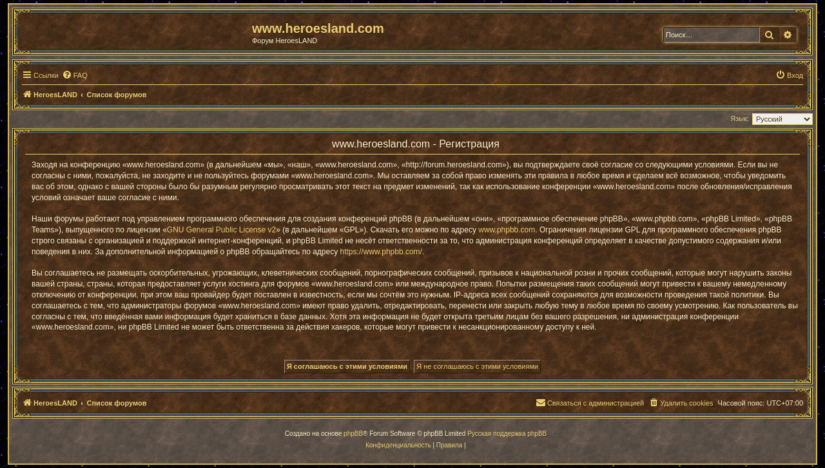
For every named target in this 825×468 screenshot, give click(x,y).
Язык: (739, 118)
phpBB (353, 433)
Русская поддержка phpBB (507, 433)
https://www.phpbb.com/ (381, 251)
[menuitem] (75, 75)
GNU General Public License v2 (221, 229)
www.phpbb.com (506, 229)
